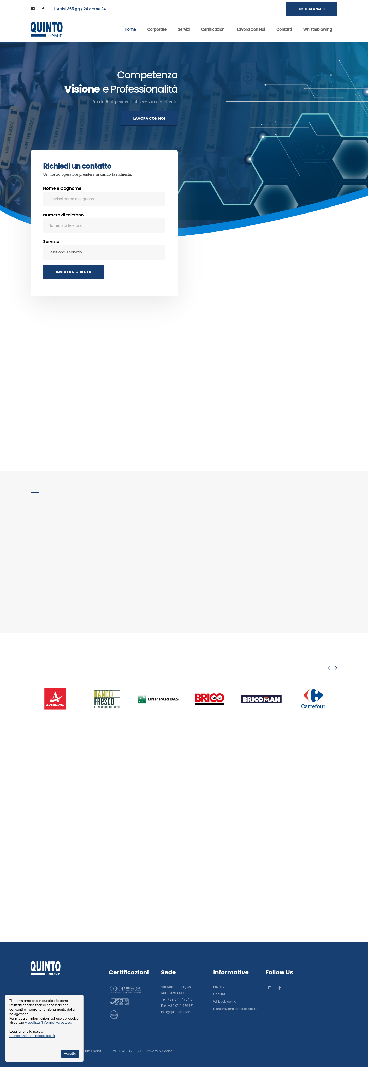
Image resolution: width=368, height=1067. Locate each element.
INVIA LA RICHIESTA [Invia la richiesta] (73, 273)
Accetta (70, 1053)
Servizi (184, 29)
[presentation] (329, 668)
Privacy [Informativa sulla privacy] (219, 983)
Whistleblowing (317, 29)
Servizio (51, 243)
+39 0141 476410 (311, 9)
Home (130, 29)
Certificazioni (213, 29)
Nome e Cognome (62, 190)
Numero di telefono (63, 217)
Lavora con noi (251, 29)
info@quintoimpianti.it (179, 1008)
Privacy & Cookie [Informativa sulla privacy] (160, 1051)
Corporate (157, 29)
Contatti (284, 29)
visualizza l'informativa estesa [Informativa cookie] (48, 1022)
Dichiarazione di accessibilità (32, 1036)
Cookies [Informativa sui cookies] (219, 990)
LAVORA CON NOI (149, 118)
